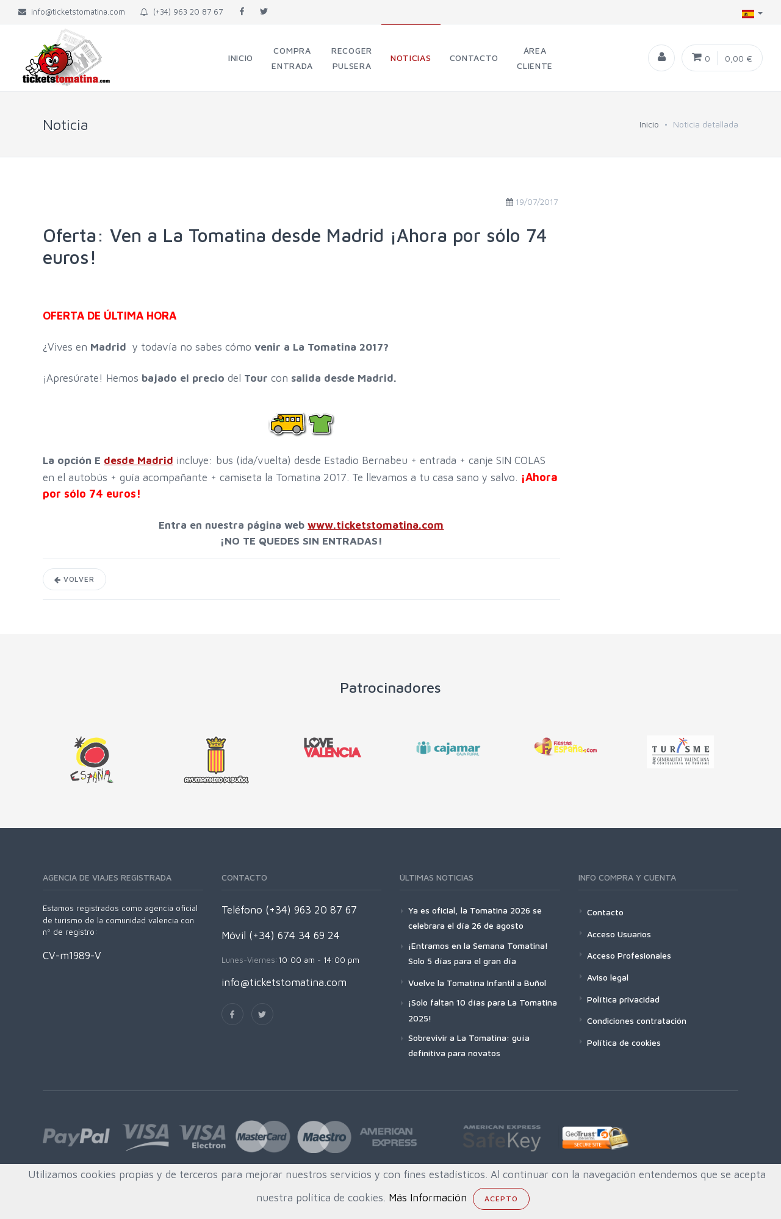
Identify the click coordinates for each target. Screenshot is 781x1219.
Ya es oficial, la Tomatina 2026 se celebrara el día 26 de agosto (475, 918)
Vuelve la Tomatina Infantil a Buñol (477, 983)
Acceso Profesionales (629, 955)
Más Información (428, 1198)
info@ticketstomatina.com (284, 982)
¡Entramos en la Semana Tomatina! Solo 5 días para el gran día (478, 953)
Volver (74, 579)
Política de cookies (624, 1042)
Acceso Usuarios (619, 934)
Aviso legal (607, 977)
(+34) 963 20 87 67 (181, 11)
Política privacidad (623, 999)
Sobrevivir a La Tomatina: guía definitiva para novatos (469, 1045)
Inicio (649, 124)
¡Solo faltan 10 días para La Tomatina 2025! (482, 1010)
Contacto (605, 912)
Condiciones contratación (636, 1020)
